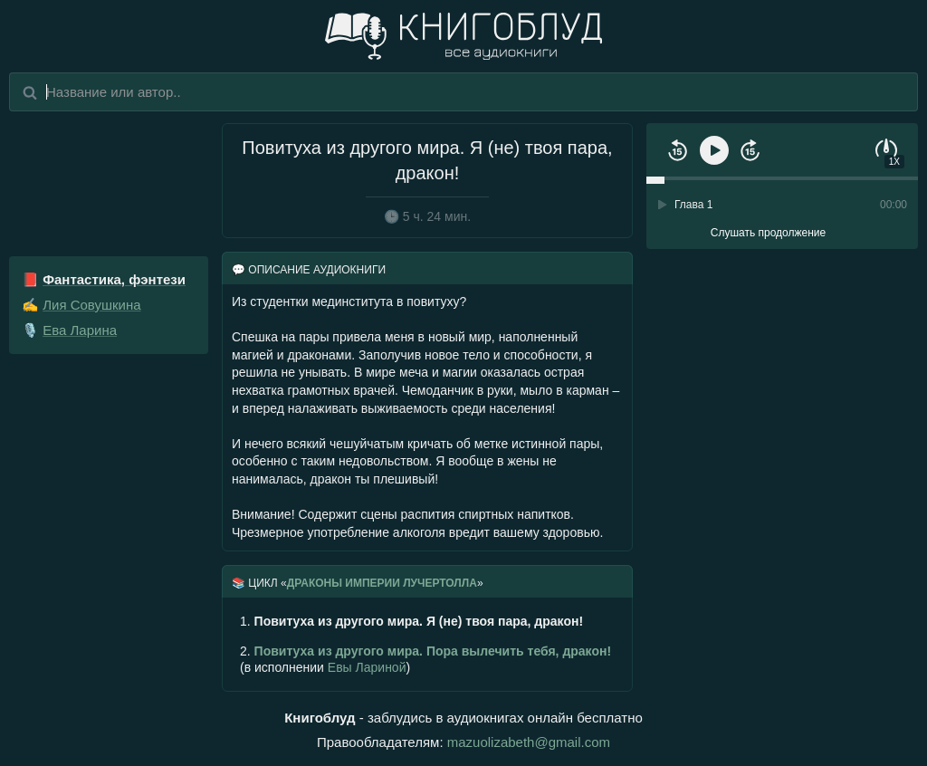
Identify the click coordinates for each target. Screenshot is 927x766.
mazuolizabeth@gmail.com (528, 742)
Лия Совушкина (91, 304)
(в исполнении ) (425, 659)
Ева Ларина (80, 330)
